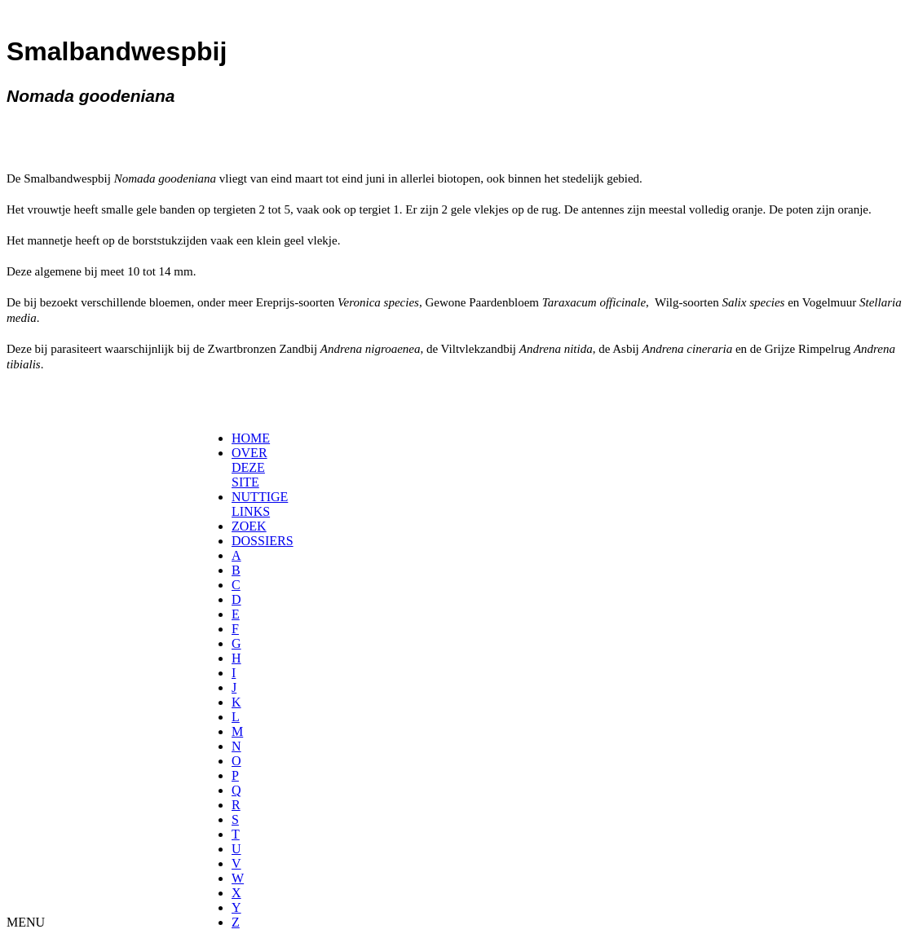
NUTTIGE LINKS (260, 504)
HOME (251, 438)
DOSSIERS (263, 541)
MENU (26, 922)
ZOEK (249, 526)
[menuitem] (237, 438)
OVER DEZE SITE (249, 467)
